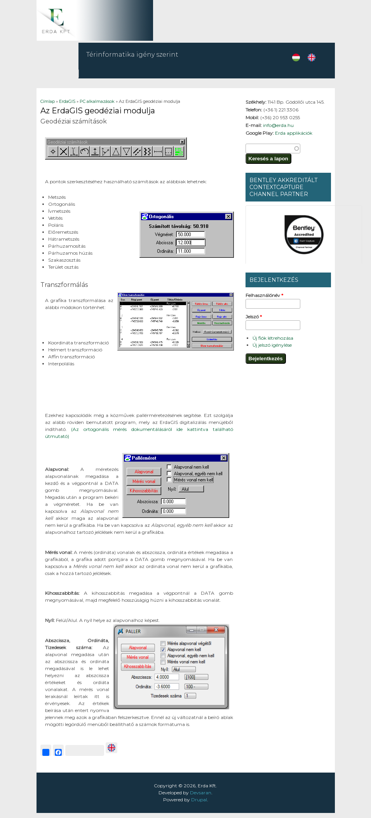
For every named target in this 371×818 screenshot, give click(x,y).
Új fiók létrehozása (273, 343)
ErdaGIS (220, 78)
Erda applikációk (293, 138)
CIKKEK (312, 78)
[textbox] (273, 153)
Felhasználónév (264, 300)
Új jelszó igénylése (272, 350)
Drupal (199, 805)
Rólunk (284, 78)
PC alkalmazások (97, 106)
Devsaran (200, 798)
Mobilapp (188, 76)
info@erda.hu (278, 130)
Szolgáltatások (140, 78)
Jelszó (254, 322)
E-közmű (254, 76)
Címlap (47, 106)
